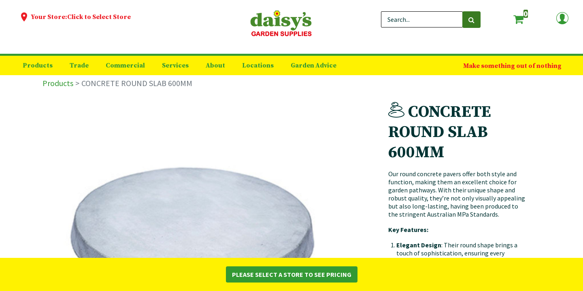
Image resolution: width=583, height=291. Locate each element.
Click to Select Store (99, 17)
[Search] (471, 19)
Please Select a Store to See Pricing (291, 274)
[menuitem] (37, 65)
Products (58, 83)
